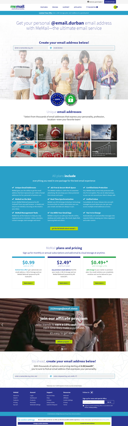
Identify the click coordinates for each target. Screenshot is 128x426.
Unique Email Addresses (24, 187)
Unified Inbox (90, 199)
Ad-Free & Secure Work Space (62, 187)
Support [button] (66, 7)
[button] (115, 7)
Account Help (51, 395)
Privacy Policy (68, 414)
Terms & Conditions (76, 414)
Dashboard (33, 398)
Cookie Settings (68, 400)
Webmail (66, 395)
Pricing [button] (55, 7)
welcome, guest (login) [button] (95, 2)
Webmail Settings (35, 405)
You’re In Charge (92, 212)
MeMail (52, 414)
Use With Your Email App (59, 212)
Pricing (15, 402)
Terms (65, 405)
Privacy (65, 402)
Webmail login (110, 2)
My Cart (15, 405)
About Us (16, 395)
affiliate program (64, 342)
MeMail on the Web (21, 199)
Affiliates (66, 398)
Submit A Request (52, 405)
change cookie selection (40, 423)
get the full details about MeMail (64, 228)
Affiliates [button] (78, 7)
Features (16, 400)
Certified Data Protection (95, 187)
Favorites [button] (92, 7)
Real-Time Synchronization (61, 199)
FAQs (48, 398)
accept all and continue (87, 423)
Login (31, 395)
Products (32, 400)
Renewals (33, 402)
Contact (49, 400)
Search (15, 398)
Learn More (28, 283)
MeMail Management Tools (25, 212)
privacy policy (105, 420)
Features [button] (44, 7)
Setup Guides (51, 402)
